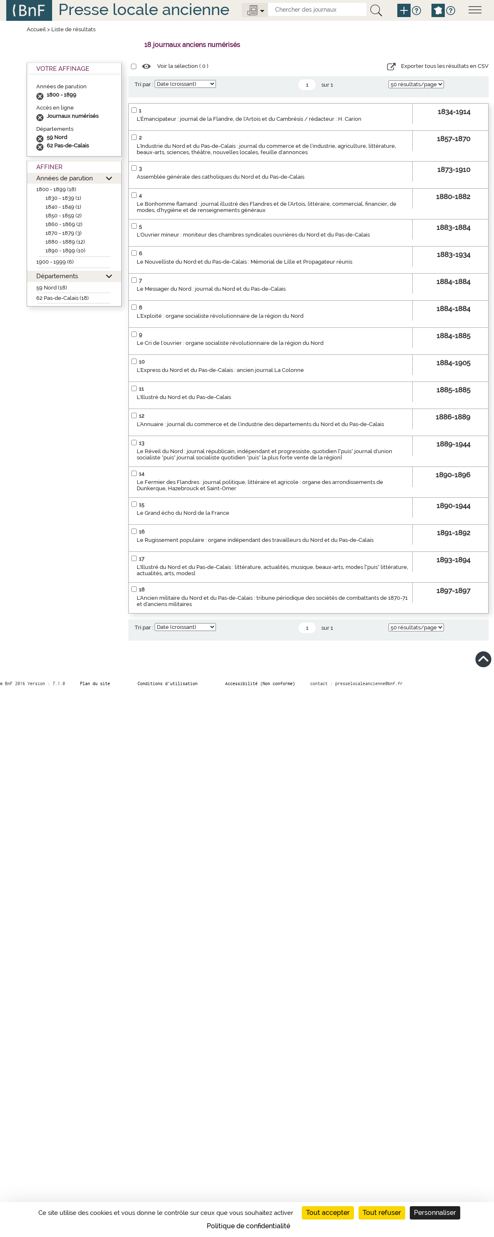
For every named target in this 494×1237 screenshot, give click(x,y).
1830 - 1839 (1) (63, 198)
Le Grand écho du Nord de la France (183, 513)
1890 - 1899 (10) (65, 250)
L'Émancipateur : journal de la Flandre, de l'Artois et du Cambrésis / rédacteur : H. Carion (249, 119)
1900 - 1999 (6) (55, 262)
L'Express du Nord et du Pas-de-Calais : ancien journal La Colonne (220, 370)
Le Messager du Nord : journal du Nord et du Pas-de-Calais (211, 289)
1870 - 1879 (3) (63, 233)
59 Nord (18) (51, 287)
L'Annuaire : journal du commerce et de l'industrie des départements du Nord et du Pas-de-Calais (260, 424)
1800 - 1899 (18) (56, 189)
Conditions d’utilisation (168, 683)
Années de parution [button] (64, 178)
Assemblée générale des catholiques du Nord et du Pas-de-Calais (220, 177)
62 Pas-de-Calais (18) (62, 298)
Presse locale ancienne (143, 9)
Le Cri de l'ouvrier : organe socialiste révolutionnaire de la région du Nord (230, 343)
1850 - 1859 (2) (63, 215)
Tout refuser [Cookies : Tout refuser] (382, 1213)
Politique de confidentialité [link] (248, 1226)
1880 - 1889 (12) (65, 242)
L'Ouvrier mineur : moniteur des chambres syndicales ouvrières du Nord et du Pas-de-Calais (253, 235)
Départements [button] (57, 275)
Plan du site (95, 683)
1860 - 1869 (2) (64, 224)
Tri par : (144, 84)
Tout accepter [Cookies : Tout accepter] (328, 1213)
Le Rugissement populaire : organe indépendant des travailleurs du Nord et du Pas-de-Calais (255, 540)
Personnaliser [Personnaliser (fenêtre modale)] (435, 1213)
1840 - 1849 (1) (63, 207)
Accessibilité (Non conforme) (260, 683)
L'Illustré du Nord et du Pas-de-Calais (184, 397)
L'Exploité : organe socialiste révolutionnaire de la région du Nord (220, 316)
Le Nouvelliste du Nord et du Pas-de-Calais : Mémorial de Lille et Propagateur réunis (244, 262)
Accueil (36, 29)
